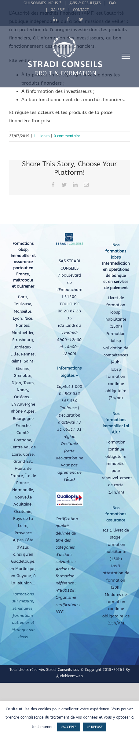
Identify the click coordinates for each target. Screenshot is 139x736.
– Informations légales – (69, 368)
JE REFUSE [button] (95, 727)
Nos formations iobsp (115, 251)
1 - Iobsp (41, 136)
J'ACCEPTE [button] (68, 727)
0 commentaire (67, 136)
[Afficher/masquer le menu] (126, 56)
